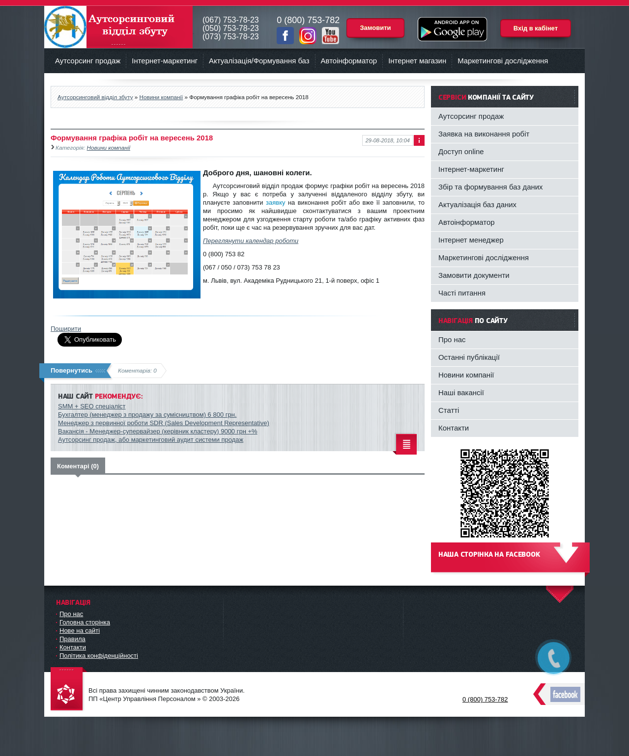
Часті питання (462, 293)
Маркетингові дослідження (502, 60)
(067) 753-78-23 (230, 20)
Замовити (375, 27)
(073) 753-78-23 (230, 36)
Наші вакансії (461, 392)
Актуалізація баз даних (477, 204)
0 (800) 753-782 (485, 699)
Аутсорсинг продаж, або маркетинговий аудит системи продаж (150, 439)
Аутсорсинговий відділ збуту (118, 27)
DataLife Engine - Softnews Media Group (69, 689)
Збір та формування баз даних (490, 187)
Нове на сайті (79, 630)
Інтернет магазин (417, 60)
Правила (72, 639)
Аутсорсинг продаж (87, 60)
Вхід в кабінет (536, 28)
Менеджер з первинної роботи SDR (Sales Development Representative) (163, 423)
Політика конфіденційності (98, 655)
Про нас (452, 339)
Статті (448, 410)
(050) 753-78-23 (230, 28)
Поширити (66, 328)
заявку (275, 202)
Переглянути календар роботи (250, 240)
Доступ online (461, 151)
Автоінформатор (349, 60)
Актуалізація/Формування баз (259, 60)
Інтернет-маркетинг (165, 60)
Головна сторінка (84, 622)
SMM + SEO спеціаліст (91, 406)
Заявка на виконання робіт (483, 134)
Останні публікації (469, 357)
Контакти (453, 428)
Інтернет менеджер (471, 240)
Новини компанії (108, 147)
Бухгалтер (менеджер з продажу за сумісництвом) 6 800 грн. (147, 414)
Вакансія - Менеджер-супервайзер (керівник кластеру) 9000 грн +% (157, 431)
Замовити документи (474, 275)
